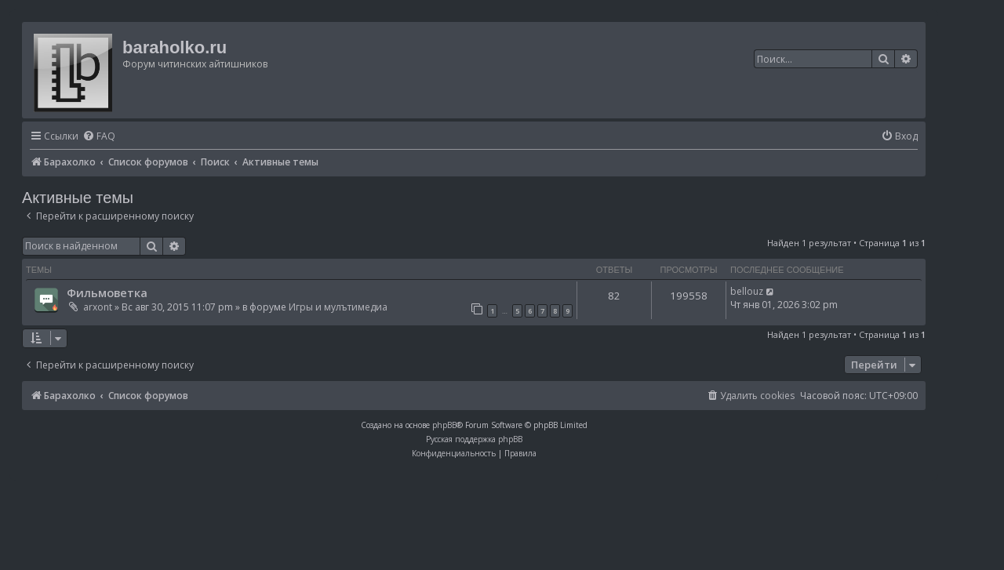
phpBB (444, 424)
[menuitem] (98, 136)
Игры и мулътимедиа (338, 307)
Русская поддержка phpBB (474, 439)
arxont (97, 307)
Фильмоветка (107, 292)
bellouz (746, 291)
